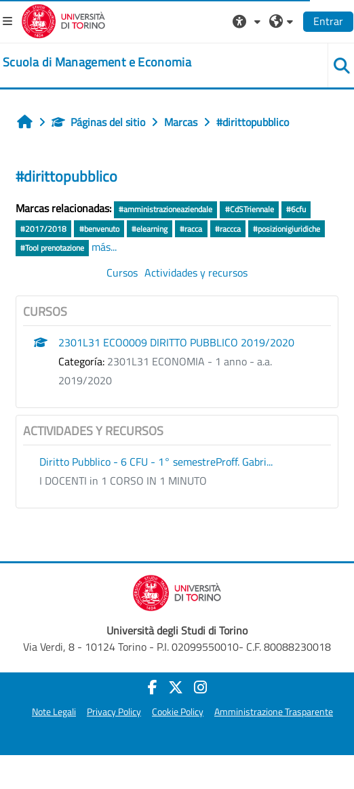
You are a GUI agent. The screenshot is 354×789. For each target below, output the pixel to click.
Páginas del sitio (98, 122)
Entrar (328, 21)
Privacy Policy (114, 711)
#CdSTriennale (249, 209)
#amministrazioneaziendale (165, 209)
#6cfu (296, 209)
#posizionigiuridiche (286, 228)
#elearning (150, 228)
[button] (248, 21)
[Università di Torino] (63, 20)
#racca (191, 228)
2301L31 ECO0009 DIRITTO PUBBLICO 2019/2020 (176, 342)
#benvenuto (99, 228)
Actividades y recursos (196, 272)
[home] (97, 62)
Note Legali (54, 711)
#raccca (228, 228)
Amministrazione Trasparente (273, 711)
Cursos (122, 272)
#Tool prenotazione (52, 247)
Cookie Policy (177, 711)
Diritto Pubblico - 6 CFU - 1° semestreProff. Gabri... (156, 461)
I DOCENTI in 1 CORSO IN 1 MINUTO (123, 480)
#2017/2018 (43, 228)
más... (104, 247)
